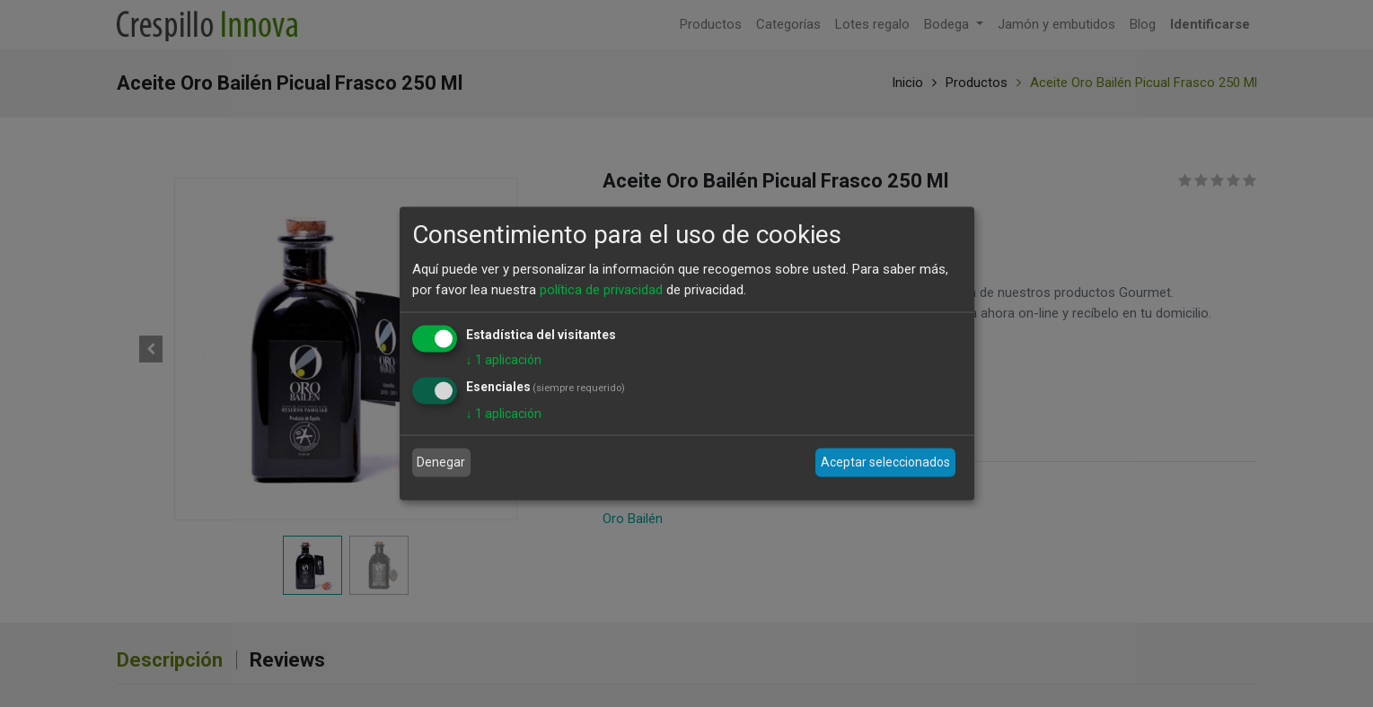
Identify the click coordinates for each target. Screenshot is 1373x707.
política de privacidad (601, 289)
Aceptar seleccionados (885, 462)
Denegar (441, 462)
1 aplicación (503, 360)
